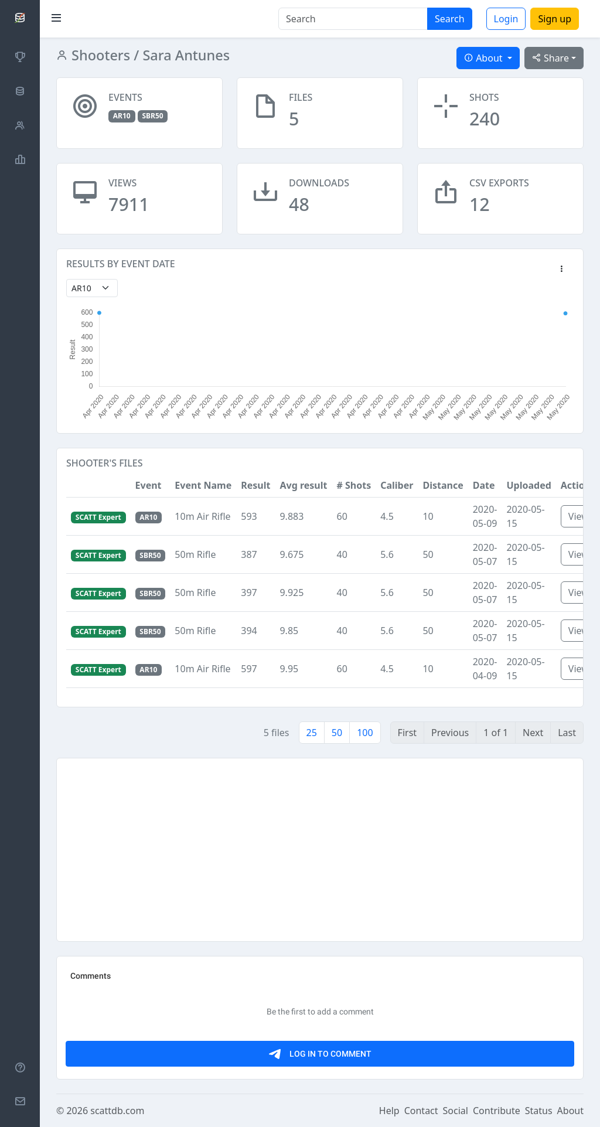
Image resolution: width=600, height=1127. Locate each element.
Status (539, 1110)
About (570, 1110)
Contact (421, 1110)
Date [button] (484, 485)
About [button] (484, 58)
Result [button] (255, 485)
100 (365, 732)
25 (311, 732)
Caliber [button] (396, 485)
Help (389, 1110)
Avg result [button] (303, 485)
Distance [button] (442, 485)
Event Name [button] (203, 485)
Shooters (99, 55)
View (578, 516)
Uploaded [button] (528, 485)
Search (450, 18)
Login (506, 18)
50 (337, 732)
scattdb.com (117, 1110)
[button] (561, 269)
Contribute (496, 1110)
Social (455, 1110)
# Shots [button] (353, 485)
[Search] (353, 19)
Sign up (554, 18)
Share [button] (550, 58)
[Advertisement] (320, 850)
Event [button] (148, 485)
